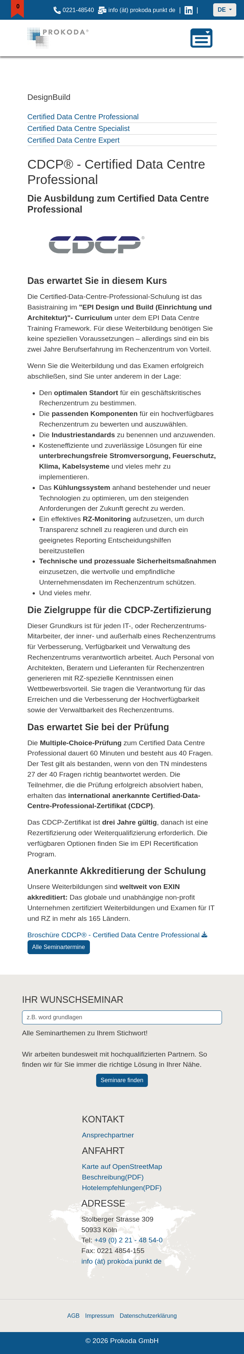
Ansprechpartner (108, 1135)
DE (222, 10)
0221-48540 (74, 10)
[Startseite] (65, 38)
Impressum (99, 1316)
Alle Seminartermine (58, 947)
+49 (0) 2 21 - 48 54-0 (128, 1240)
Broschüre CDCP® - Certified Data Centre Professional (114, 935)
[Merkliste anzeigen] (18, 9)
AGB (73, 1316)
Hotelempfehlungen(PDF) (122, 1188)
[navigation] (201, 38)
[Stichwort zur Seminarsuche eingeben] (122, 1017)
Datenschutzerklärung (148, 1316)
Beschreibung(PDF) (113, 1177)
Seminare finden (122, 1080)
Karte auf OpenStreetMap (122, 1166)
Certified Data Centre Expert (74, 140)
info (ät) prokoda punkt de (136, 10)
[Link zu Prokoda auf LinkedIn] (188, 10)
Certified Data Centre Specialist (79, 128)
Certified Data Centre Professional (83, 117)
